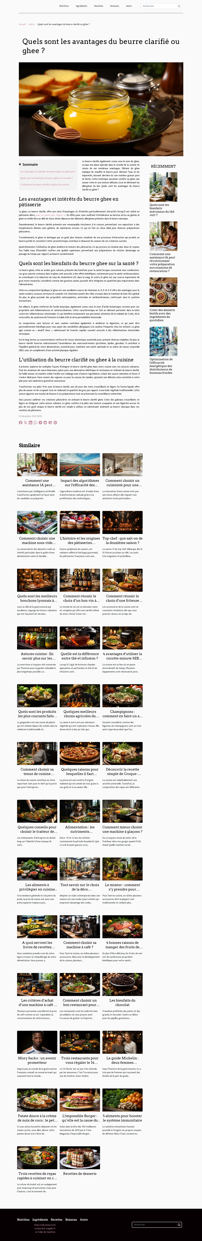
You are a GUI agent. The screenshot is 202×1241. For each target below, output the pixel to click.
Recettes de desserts (80, 1174)
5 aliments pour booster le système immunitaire (122, 1118)
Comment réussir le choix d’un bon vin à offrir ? (79, 600)
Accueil (22, 24)
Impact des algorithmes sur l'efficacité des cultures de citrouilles (79, 485)
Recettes (98, 6)
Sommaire (30, 164)
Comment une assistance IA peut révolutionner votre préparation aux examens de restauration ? (162, 262)
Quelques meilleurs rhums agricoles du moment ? (80, 716)
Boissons (114, 6)
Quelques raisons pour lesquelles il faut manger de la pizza (80, 773)
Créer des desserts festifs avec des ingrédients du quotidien (162, 315)
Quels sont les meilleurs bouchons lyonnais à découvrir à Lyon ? (37, 600)
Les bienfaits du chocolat (122, 1002)
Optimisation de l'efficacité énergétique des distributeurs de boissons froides (161, 366)
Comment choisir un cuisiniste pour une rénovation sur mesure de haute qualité (122, 487)
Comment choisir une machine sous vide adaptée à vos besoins (37, 542)
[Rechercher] (161, 6)
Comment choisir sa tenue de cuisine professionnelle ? (37, 773)
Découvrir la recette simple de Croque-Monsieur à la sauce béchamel (122, 776)
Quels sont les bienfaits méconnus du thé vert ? (162, 210)
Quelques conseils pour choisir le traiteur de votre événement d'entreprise (37, 833)
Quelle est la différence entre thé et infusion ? (80, 656)
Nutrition (64, 6)
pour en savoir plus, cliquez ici (51, 215)
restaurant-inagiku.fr (45, 1228)
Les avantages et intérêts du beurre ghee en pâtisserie (47, 172)
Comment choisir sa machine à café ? (79, 945)
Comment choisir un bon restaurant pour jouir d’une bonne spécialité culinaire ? (80, 1007)
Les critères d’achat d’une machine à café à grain (37, 1004)
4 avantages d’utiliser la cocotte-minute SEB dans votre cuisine (122, 658)
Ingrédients (81, 6)
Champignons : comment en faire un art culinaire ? (122, 716)
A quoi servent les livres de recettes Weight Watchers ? (37, 947)
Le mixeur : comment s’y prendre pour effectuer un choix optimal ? (122, 891)
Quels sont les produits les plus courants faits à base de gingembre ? (37, 716)
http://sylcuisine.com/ (45, 1225)
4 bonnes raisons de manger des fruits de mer (122, 947)
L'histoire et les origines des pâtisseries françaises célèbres (80, 542)
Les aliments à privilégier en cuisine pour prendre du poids (37, 889)
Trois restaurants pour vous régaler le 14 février (80, 1062)
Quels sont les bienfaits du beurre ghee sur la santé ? (46, 178)
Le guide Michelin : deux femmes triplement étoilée (122, 1062)
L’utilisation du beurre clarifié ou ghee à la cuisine (44, 185)
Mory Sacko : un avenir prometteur (37, 1060)
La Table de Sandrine (45, 1232)
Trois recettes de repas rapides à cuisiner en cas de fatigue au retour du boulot (37, 1180)
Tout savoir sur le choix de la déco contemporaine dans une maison (79, 891)
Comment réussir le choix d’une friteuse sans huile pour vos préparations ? (122, 602)
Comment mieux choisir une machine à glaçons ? (122, 829)
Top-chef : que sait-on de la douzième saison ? (122, 540)
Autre (129, 6)
